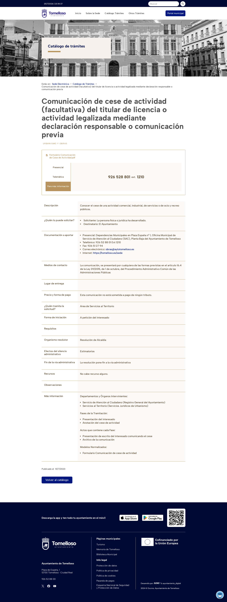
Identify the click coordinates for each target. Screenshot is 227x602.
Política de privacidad (107, 570)
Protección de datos (106, 565)
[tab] (58, 167)
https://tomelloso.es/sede (107, 252)
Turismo (100, 544)
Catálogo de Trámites (83, 84)
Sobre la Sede (93, 13)
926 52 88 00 (49, 579)
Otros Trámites (136, 13)
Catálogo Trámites (114, 13)
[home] (54, 13)
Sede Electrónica (60, 84)
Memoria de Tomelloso (108, 549)
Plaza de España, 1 (51, 570)
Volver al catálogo (57, 480)
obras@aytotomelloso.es (120, 249)
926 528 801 (119, 177)
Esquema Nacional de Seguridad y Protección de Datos (112, 586)
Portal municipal (175, 13)
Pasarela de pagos (105, 580)
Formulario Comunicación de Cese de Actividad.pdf (62, 156)
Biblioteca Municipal (106, 554)
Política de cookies (106, 575)
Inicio (78, 13)
